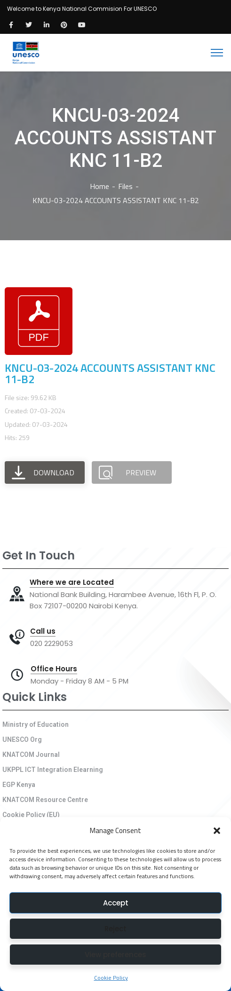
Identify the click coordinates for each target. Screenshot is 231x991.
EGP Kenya (18, 784)
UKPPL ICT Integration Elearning (52, 769)
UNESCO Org (22, 739)
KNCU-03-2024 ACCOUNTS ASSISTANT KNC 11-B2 (110, 373)
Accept (115, 903)
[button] (217, 830)
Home (99, 186)
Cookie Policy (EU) (31, 814)
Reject (115, 929)
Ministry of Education (35, 724)
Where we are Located (72, 582)
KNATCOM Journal (31, 754)
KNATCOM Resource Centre (45, 799)
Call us (43, 631)
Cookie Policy (111, 977)
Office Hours (54, 669)
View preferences (115, 955)
